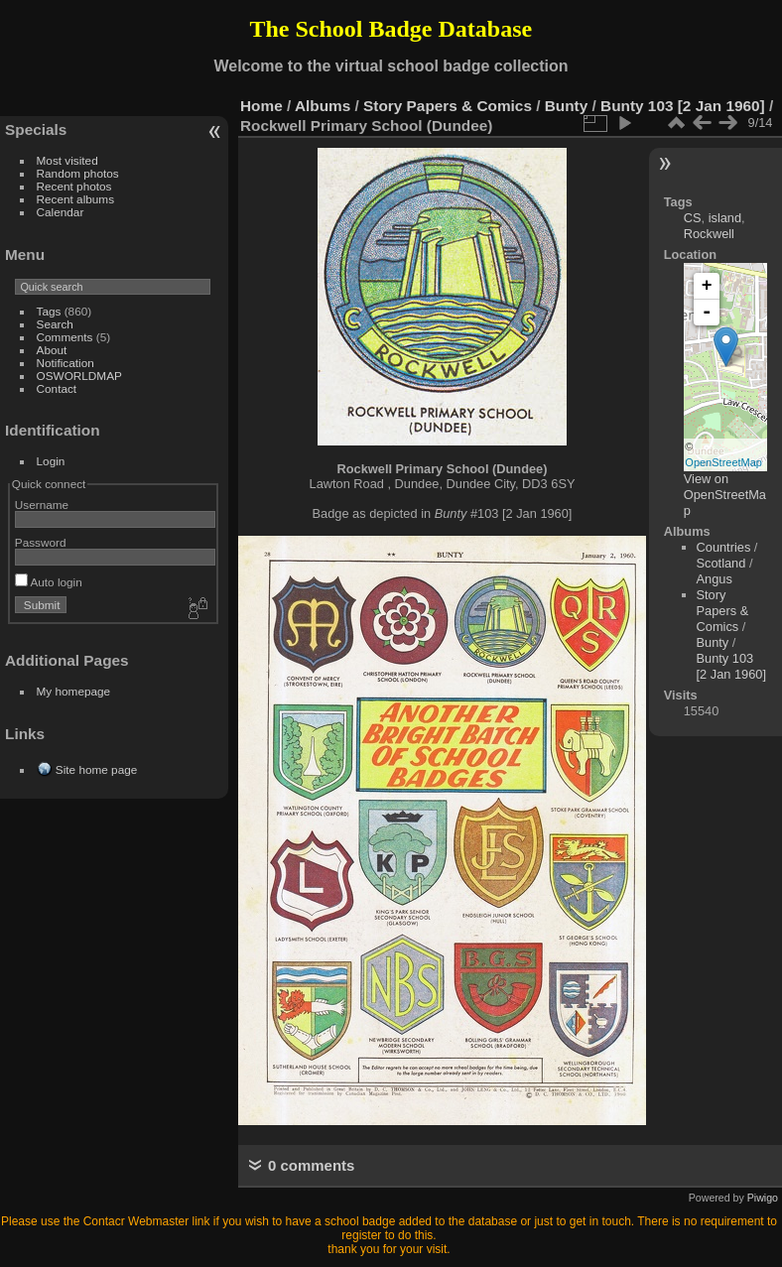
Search (55, 323)
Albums (322, 105)
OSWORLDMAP (79, 375)
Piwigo (762, 1198)
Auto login (48, 581)
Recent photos (74, 186)
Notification (65, 362)
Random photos (78, 173)
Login (51, 460)
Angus (714, 578)
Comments (65, 336)
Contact (57, 388)
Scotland (721, 563)
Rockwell (709, 233)
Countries (724, 547)
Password (40, 542)
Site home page (96, 769)
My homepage (74, 691)
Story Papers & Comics (447, 105)
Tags (49, 311)
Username (41, 504)
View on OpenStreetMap (725, 494)
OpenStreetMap (723, 462)
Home (261, 105)
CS (693, 217)
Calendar (60, 211)
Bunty (566, 105)
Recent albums (75, 198)
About (52, 349)
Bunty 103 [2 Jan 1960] (682, 105)
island (725, 217)
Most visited (67, 160)
